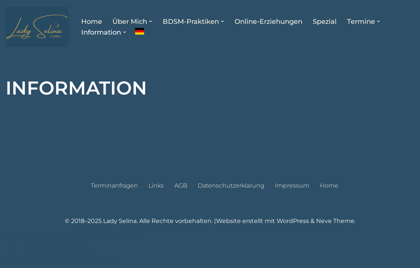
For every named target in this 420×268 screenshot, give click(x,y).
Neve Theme (335, 220)
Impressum (292, 185)
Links (156, 185)
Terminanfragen (114, 185)
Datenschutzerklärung (231, 185)
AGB (180, 185)
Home (91, 21)
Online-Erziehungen (268, 21)
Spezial (325, 21)
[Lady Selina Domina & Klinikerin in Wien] (37, 27)
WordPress (293, 220)
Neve (13, 248)
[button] (150, 21)
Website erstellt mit (246, 220)
